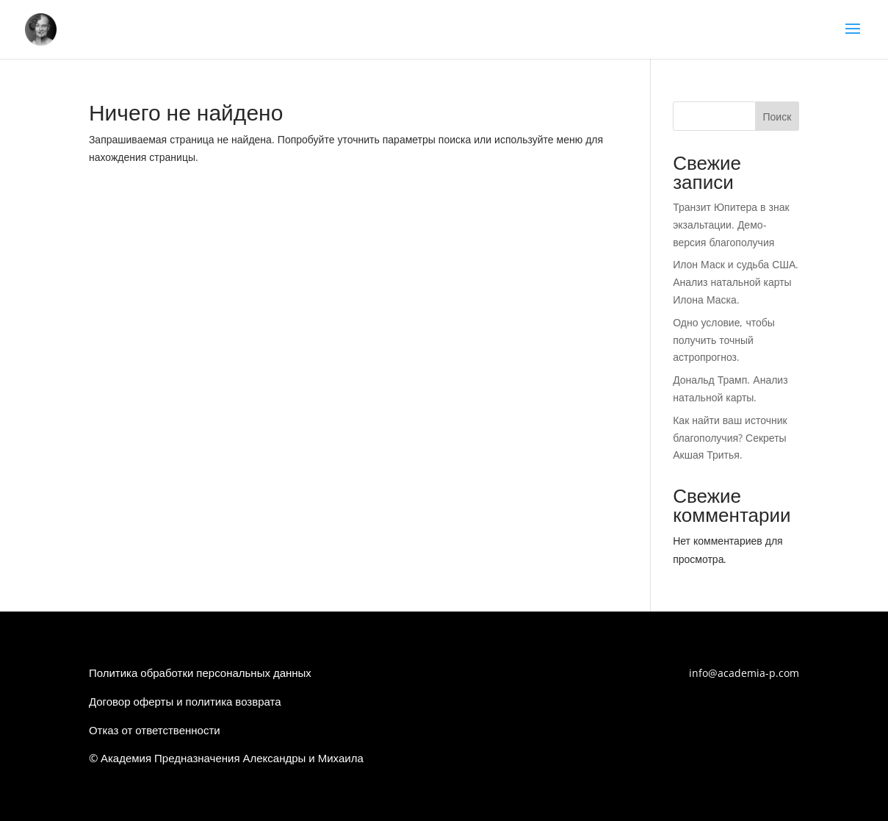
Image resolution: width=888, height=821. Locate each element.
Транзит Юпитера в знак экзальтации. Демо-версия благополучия (731, 224)
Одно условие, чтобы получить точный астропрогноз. (724, 340)
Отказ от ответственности (154, 730)
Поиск (776, 116)
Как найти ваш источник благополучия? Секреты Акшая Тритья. (730, 437)
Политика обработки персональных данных (200, 672)
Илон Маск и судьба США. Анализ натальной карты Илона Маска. (735, 281)
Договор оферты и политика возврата (185, 701)
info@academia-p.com (744, 673)
